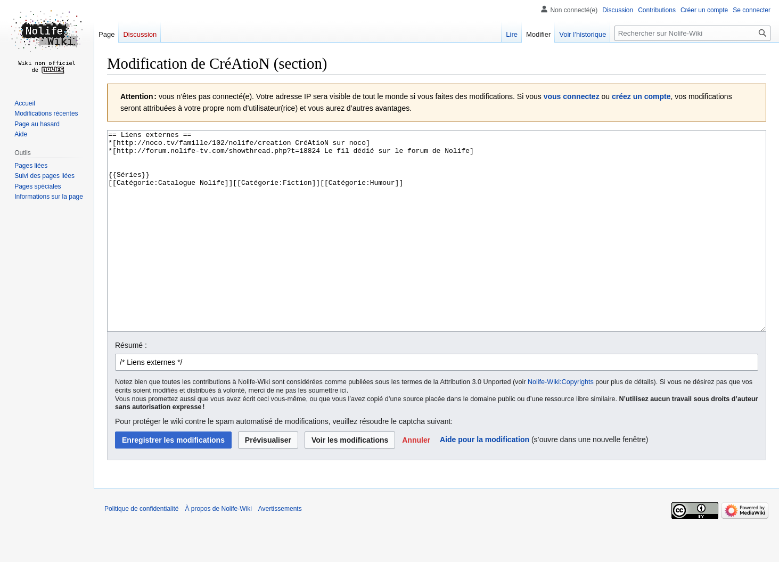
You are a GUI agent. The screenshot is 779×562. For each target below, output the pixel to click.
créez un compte (641, 96)
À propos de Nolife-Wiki (218, 548)
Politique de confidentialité (141, 548)
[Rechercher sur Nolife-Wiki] (692, 33)
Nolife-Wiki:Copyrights (561, 422)
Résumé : (131, 385)
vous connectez (572, 96)
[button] (416, 479)
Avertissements (280, 548)
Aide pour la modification (484, 479)
